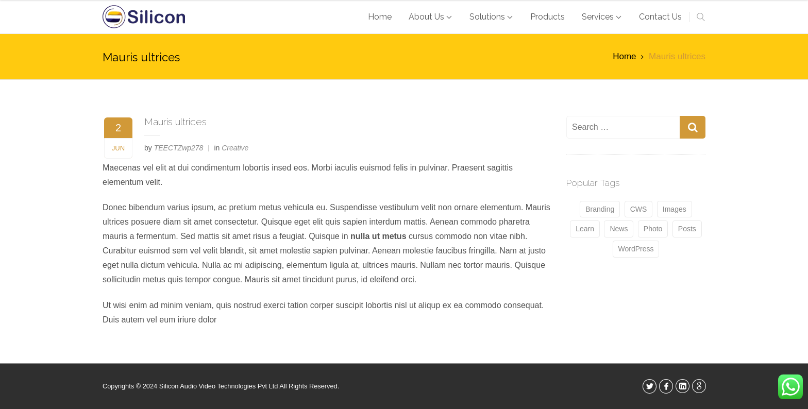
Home (624, 56)
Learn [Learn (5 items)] (585, 229)
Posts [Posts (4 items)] (687, 229)
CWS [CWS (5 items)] (638, 209)
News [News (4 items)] (619, 229)
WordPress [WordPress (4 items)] (636, 249)
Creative (235, 148)
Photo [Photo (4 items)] (653, 229)
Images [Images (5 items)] (674, 209)
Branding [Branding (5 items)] (599, 209)
